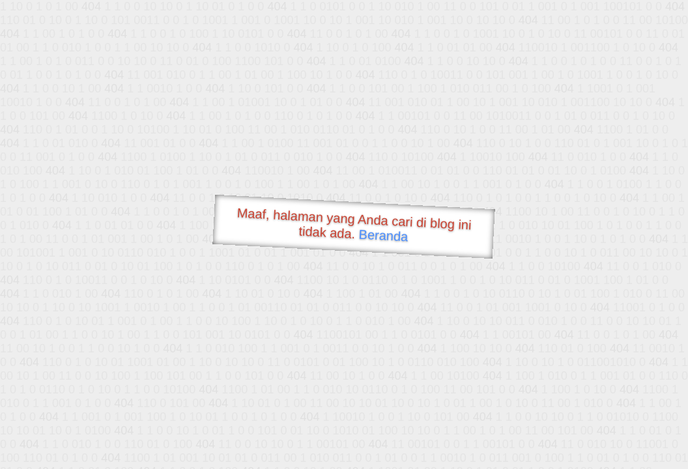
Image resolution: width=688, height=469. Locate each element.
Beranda (383, 235)
